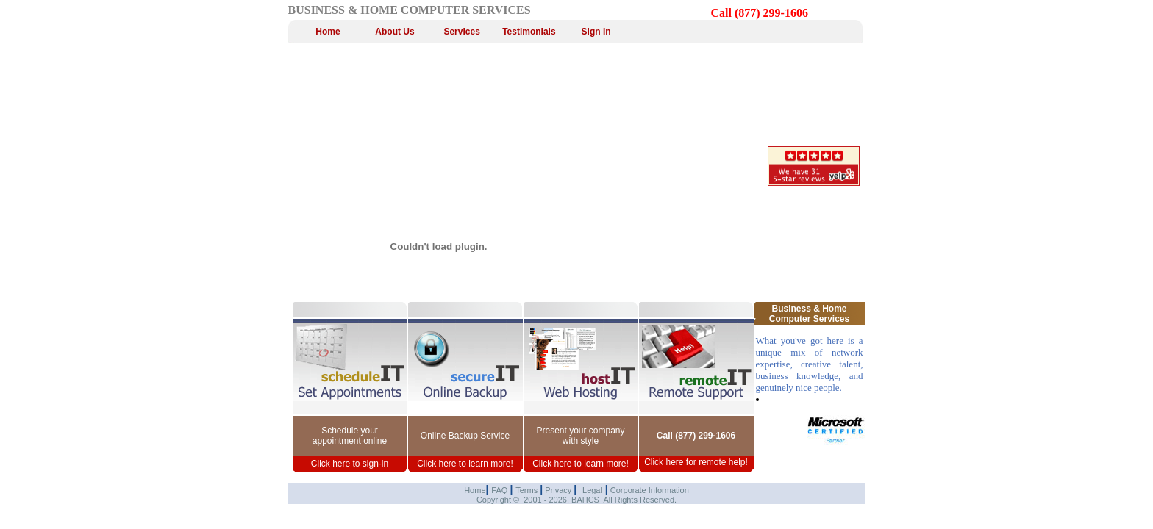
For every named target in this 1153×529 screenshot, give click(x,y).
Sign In (596, 31)
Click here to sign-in (349, 463)
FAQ (500, 490)
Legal (592, 490)
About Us (394, 31)
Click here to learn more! (465, 463)
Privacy (558, 490)
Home (327, 31)
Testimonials (528, 31)
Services (461, 31)
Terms (527, 490)
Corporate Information (648, 490)
